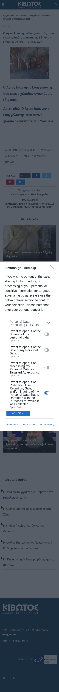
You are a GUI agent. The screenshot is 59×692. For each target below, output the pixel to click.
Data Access (29, 424)
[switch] (46, 334)
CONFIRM (18, 413)
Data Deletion (11, 424)
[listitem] (29, 323)
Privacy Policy (47, 424)
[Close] (53, 268)
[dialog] (29, 346)
